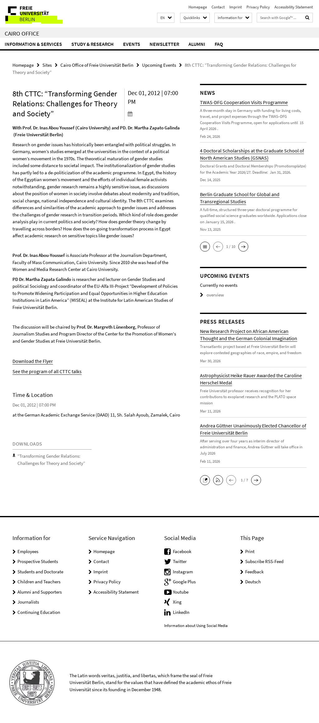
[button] (165, 18)
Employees (27, 551)
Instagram (183, 571)
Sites (47, 65)
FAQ (219, 44)
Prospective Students (37, 561)
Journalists (28, 601)
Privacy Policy (258, 7)
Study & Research (92, 44)
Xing (177, 601)
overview (210, 294)
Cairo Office (22, 33)
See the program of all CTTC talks (44, 370)
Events (131, 44)
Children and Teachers (38, 581)
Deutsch (253, 581)
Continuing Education (38, 612)
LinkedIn (181, 612)
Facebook (182, 551)
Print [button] (250, 551)
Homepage (197, 7)
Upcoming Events (159, 65)
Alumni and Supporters (39, 591)
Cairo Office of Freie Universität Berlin (96, 65)
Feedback (254, 571)
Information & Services (33, 44)
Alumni (196, 44)
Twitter (180, 561)
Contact (218, 7)
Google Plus (184, 581)
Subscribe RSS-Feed (264, 561)
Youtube (180, 591)
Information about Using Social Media (196, 624)
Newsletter (164, 44)
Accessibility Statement (293, 7)
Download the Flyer (31, 360)
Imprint (235, 7)
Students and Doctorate (40, 571)
